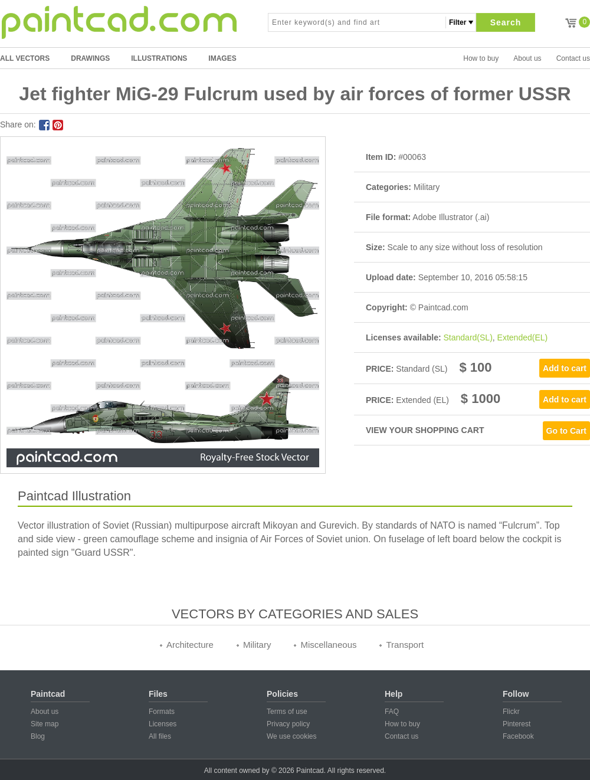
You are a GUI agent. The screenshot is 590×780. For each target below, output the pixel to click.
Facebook (518, 736)
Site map (44, 724)
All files (160, 736)
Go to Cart (566, 430)
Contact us (573, 58)
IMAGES (222, 58)
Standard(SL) (468, 337)
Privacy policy (288, 724)
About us (527, 58)
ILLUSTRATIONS (159, 58)
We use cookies (292, 736)
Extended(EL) (522, 337)
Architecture (190, 645)
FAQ (392, 711)
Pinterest (516, 724)
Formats (162, 711)
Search (506, 22)
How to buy (481, 58)
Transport (405, 645)
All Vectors (25, 58)
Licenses (162, 724)
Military (257, 645)
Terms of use (287, 711)
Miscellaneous (328, 645)
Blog (38, 736)
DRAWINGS (90, 58)
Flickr (511, 711)
